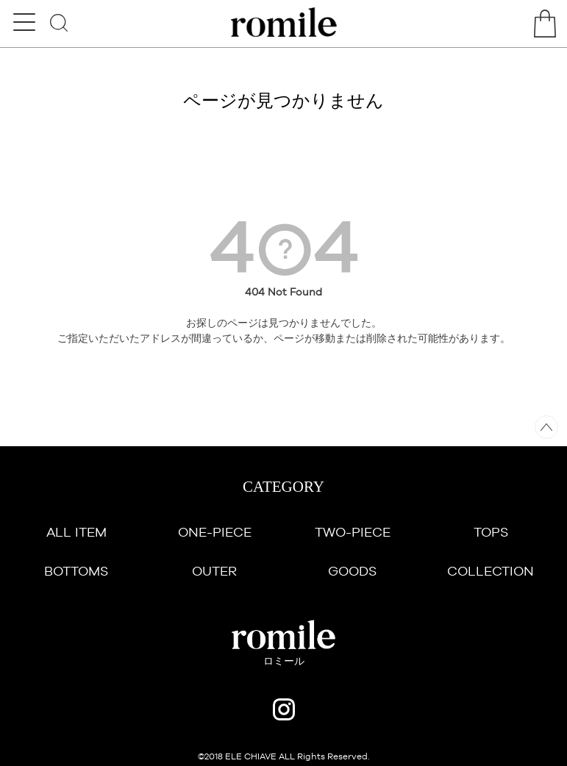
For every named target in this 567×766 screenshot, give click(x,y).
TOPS (491, 532)
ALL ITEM (76, 532)
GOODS (352, 571)
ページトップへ (546, 427)
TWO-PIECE (353, 532)
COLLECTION (490, 571)
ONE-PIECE (215, 532)
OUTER (214, 571)
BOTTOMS (76, 571)
